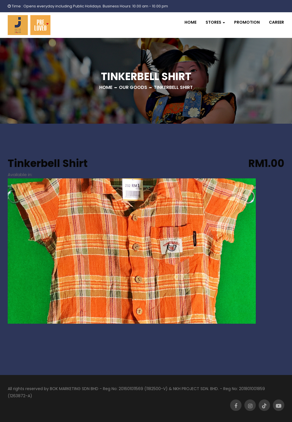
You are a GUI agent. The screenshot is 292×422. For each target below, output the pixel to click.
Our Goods (133, 87)
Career (276, 22)
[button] (215, 22)
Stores (213, 22)
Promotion (247, 22)
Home (190, 22)
